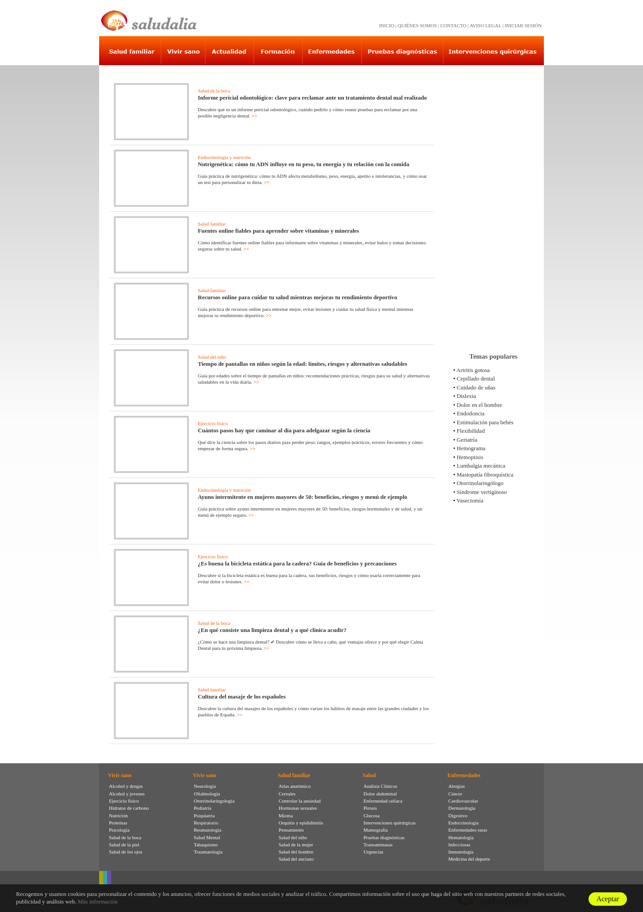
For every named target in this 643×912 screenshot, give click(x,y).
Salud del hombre (296, 851)
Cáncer (455, 793)
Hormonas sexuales (298, 808)
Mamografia (375, 830)
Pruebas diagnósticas (384, 837)
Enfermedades (463, 775)
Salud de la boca (214, 90)
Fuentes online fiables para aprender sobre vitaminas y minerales (278, 230)
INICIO (386, 25)
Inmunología (460, 851)
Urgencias (373, 851)
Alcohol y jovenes (127, 793)
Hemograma (471, 448)
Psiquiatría (204, 815)
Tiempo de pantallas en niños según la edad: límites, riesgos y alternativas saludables (302, 363)
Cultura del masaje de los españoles (242, 696)
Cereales (287, 793)
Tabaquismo (206, 844)
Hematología (461, 837)
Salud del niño (212, 357)
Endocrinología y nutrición (224, 157)
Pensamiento (291, 830)
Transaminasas (377, 844)
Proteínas (118, 822)
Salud (369, 775)
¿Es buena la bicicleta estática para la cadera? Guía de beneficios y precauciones (297, 563)
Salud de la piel (124, 844)
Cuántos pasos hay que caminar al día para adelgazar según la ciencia (284, 430)
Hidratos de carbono (129, 808)
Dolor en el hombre (479, 405)
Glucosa (371, 815)
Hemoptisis (470, 457)
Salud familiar (212, 223)
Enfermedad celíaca (382, 800)
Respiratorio (206, 822)
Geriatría (467, 439)
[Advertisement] (493, 205)
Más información (97, 901)
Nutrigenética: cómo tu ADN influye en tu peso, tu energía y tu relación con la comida (303, 164)
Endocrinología (463, 822)
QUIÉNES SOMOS (417, 25)
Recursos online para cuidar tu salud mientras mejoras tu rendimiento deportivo (297, 297)
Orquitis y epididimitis (301, 822)
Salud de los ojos (125, 851)
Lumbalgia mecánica (481, 465)
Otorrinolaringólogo (480, 483)
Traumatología (208, 851)
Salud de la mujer (296, 844)
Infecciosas (459, 844)
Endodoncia (470, 413)
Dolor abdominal (380, 793)
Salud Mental (207, 837)
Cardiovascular (463, 800)
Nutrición (118, 815)
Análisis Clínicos (380, 786)
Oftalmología (207, 793)
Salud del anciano (296, 859)
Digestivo (458, 815)
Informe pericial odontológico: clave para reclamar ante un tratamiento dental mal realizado (312, 97)
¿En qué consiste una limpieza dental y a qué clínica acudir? (272, 630)
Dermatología (461, 808)
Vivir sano (119, 775)
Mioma (286, 815)
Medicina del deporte (469, 859)
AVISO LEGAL (485, 25)
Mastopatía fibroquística (485, 474)
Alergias (456, 786)
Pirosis (370, 808)
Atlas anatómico (295, 786)
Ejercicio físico (213, 423)
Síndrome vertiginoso (482, 492)
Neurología (205, 786)
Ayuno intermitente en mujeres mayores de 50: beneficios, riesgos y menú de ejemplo (302, 497)
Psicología (119, 830)
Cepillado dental (476, 378)
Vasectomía (470, 500)
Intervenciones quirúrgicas (389, 822)
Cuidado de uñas (476, 387)
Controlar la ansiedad (300, 800)
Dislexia (466, 396)
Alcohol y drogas (126, 786)
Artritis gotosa (473, 370)
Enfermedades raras (467, 830)
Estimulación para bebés (485, 422)
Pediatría (202, 808)
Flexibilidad (471, 430)
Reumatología (207, 830)
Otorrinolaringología (214, 800)
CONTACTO (453, 25)
